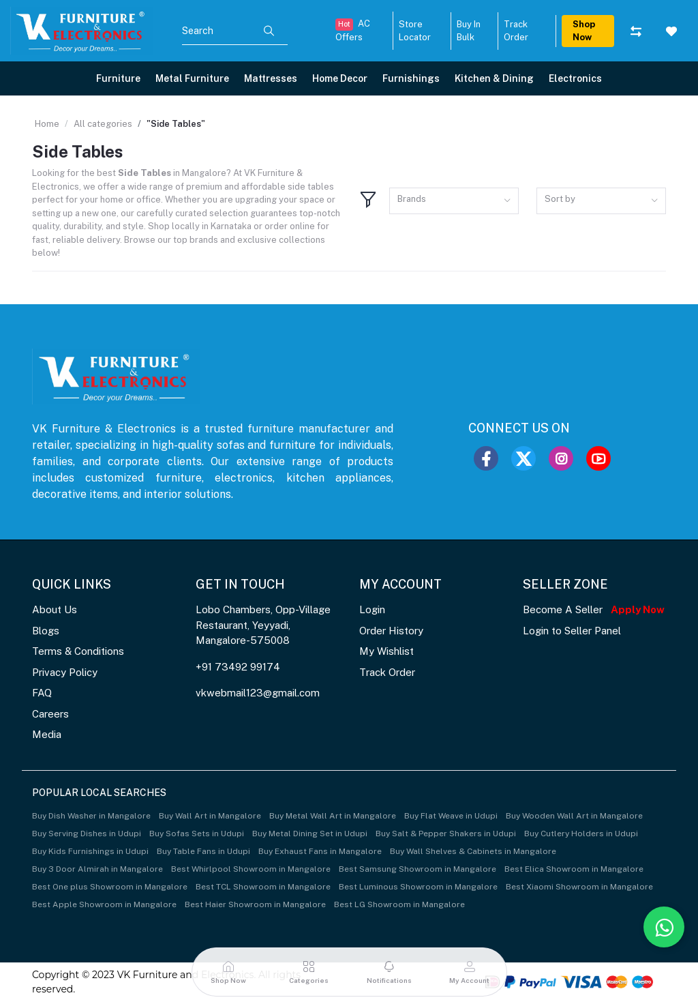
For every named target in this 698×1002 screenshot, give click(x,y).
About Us (54, 609)
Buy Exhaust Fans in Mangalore (320, 851)
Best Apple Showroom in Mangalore (104, 904)
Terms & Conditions (78, 651)
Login (372, 609)
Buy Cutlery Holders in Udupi (581, 833)
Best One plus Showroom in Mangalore (109, 887)
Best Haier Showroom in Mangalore (255, 904)
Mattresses (270, 78)
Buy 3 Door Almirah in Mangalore (97, 869)
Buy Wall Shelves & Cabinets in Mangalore (473, 851)
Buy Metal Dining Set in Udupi (309, 833)
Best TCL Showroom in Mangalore (263, 887)
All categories (103, 124)
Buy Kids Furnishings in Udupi (90, 851)
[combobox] (454, 201)
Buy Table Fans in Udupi (203, 851)
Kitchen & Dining (494, 78)
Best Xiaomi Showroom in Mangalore (579, 887)
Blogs (45, 630)
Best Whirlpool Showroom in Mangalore (251, 869)
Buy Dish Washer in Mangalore (91, 816)
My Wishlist (386, 651)
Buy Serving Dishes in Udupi (86, 833)
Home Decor (339, 78)
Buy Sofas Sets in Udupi (196, 833)
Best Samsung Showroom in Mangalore (417, 869)
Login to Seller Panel (572, 630)
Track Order (387, 672)
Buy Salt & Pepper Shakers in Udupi (446, 833)
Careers (50, 714)
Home (47, 124)
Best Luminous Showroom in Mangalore (418, 887)
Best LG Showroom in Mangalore (399, 904)
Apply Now (638, 609)
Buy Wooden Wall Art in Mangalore (574, 816)
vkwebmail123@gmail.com (258, 692)
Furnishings (411, 78)
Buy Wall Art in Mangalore (210, 816)
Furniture (118, 78)
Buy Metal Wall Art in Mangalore (332, 816)
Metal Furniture (192, 78)
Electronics (575, 78)
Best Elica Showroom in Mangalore (573, 869)
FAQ (42, 692)
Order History (391, 630)
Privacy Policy (64, 672)
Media (46, 734)
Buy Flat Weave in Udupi (451, 816)
